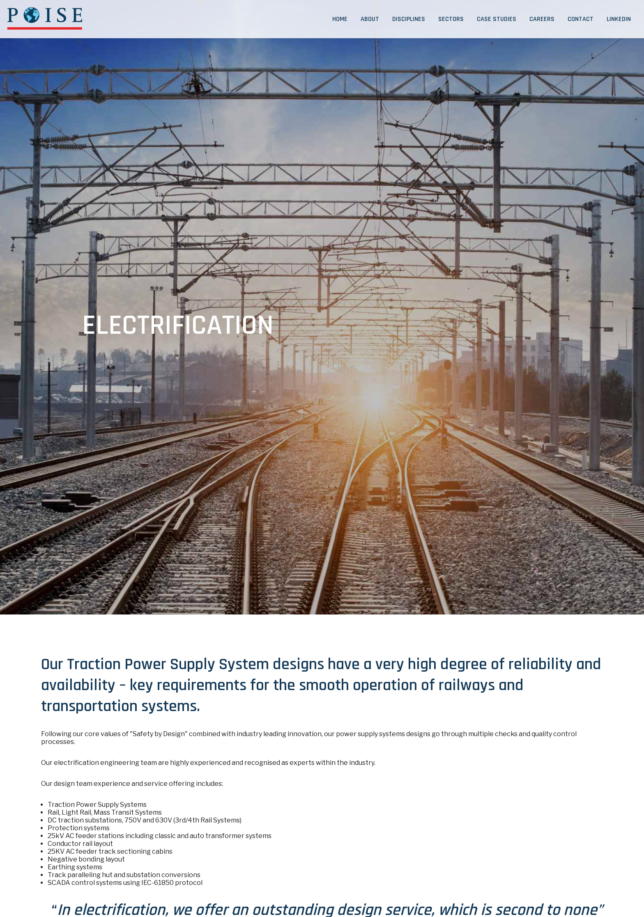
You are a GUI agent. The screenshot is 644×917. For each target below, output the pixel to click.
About (370, 19)
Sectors (451, 19)
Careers (541, 19)
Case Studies (496, 19)
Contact (580, 19)
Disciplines (408, 19)
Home (339, 19)
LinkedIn (619, 19)
